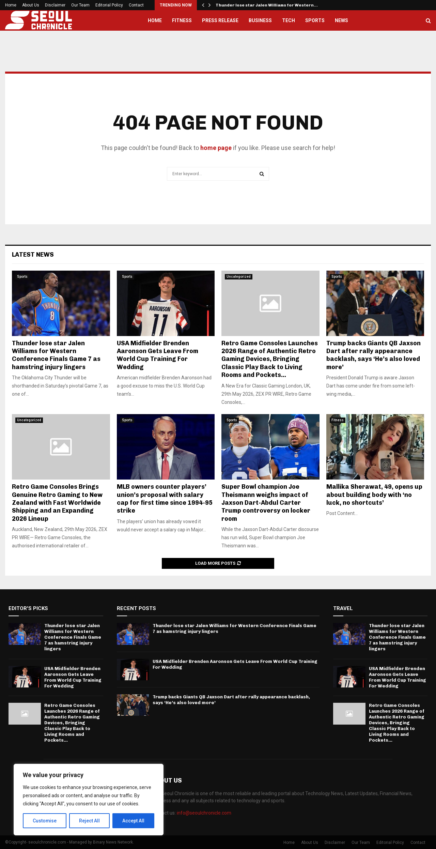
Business (260, 20)
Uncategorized (239, 276)
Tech (288, 20)
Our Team (80, 5)
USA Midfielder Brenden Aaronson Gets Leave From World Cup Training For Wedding (157, 355)
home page (216, 147)
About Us (30, 5)
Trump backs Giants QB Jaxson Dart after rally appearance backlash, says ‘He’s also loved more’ (373, 355)
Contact (136, 5)
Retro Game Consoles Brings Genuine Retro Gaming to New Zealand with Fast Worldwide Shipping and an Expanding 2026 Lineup (57, 502)
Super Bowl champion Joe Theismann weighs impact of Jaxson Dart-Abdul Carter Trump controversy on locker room (265, 502)
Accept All (133, 820)
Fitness (182, 20)
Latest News (33, 254)
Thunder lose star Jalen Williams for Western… (267, 5)
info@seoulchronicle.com (204, 813)
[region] (89, 799)
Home (10, 5)
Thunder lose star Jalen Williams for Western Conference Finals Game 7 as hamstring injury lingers (56, 355)
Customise (45, 820)
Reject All (89, 820)
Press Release (220, 20)
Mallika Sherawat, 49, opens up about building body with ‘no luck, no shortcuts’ (374, 494)
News (341, 20)
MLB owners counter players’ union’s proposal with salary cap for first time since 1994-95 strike (165, 498)
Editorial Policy (109, 5)
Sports (315, 20)
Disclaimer (55, 5)
